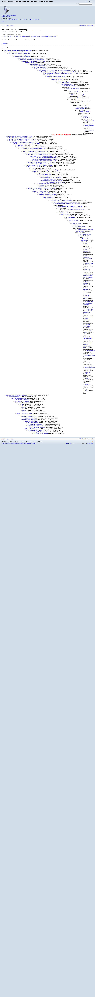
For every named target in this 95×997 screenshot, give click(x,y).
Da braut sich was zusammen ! (22, 56)
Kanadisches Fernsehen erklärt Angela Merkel (32, 59)
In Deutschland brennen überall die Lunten (88, 303)
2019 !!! (32, 168)
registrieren (90, 1)
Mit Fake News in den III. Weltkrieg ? (88, 318)
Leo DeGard (8, 19)
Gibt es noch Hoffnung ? (61, 81)
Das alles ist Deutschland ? (37, 65)
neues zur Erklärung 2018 (42, 183)
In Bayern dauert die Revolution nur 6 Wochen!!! (64, 202)
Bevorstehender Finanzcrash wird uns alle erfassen (88, 275)
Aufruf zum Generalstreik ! (37, 189)
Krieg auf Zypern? (57, 79)
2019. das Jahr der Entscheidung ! (58, 78)
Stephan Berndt (23, 19)
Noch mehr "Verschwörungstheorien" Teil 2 (33, 61)
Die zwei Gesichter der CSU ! (86, 283)
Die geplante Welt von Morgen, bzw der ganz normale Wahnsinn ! (58, 72)
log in (86, 1)
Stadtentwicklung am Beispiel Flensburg (49, 176)
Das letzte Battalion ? (14, 396)
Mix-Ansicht (90, 25)
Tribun (3, 19)
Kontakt (33, 443)
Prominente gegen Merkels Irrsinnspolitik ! (28, 58)
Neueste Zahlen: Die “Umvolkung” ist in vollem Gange (44, 170)
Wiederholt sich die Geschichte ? (47, 194)
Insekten (19, 402)
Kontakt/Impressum (6, 16)
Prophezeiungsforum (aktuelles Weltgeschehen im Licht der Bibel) (16, 443)
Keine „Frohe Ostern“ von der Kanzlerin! (54, 182)
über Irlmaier (31, 19)
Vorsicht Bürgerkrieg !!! (34, 64)
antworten (5, 43)
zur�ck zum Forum (8, 25)
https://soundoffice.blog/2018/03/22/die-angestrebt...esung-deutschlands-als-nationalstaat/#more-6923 (30, 36)
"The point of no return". (34, 167)
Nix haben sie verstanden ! (81, 104)
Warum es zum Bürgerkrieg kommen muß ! (22, 55)
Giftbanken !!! (42, 185)
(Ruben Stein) (38, 19)
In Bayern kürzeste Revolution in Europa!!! (60, 200)
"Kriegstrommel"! (89, 121)
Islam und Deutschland (50, 179)
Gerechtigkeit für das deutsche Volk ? (45, 68)
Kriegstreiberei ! (21, 145)
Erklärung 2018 (37, 171)
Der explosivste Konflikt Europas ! (44, 173)
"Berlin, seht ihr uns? (11, 52)
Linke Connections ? (74, 220)
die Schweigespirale (33, 422)
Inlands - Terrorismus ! (85, 111)
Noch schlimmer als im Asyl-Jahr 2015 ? (19, 53)
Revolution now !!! (46, 196)
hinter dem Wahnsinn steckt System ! (56, 76)
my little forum (90, 443)
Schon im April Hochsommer (18, 398)
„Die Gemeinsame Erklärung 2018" (87, 257)
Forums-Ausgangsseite (9, 15)
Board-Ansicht (82, 25)
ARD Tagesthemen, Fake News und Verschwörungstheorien (54, 70)
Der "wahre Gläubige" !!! (45, 174)
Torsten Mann (15, 19)
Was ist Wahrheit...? (63, 212)
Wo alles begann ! (29, 62)
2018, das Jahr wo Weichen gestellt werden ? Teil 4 (17, 50)
